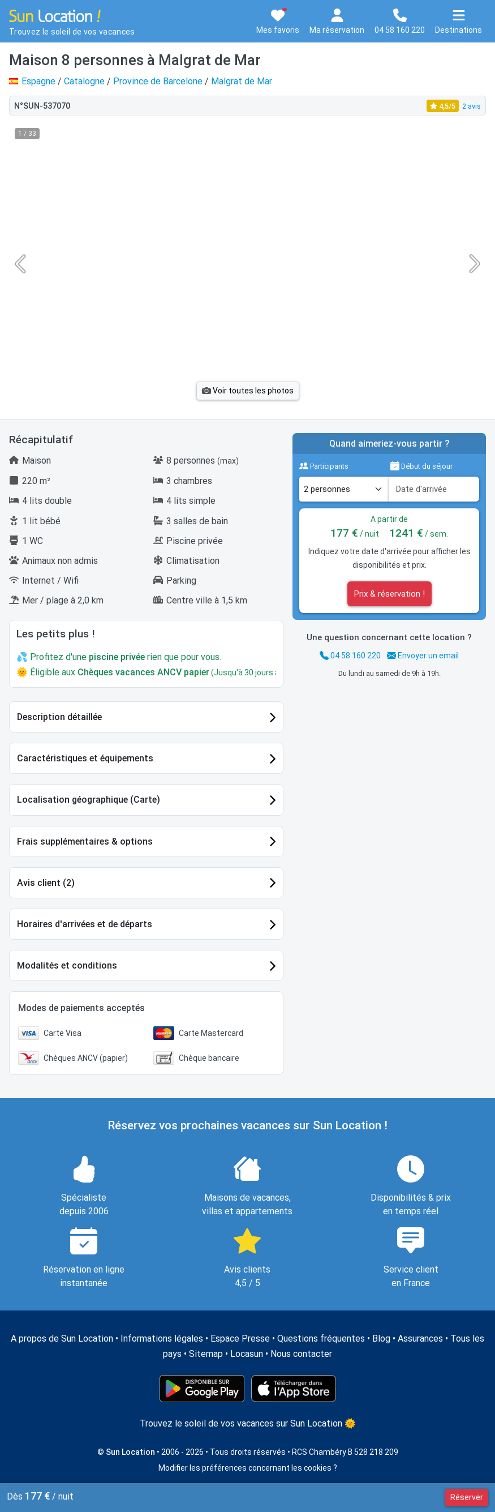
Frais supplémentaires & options (85, 841)
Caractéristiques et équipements (85, 758)
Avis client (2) (46, 882)
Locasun (246, 1353)
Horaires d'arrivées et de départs (84, 924)
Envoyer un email (423, 655)
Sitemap (206, 1353)
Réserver (466, 1497)
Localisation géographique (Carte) (88, 799)
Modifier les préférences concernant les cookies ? (247, 1467)
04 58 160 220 (350, 655)
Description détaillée (59, 717)
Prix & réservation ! (389, 594)
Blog (381, 1338)
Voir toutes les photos (248, 390)
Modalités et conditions (67, 965)
